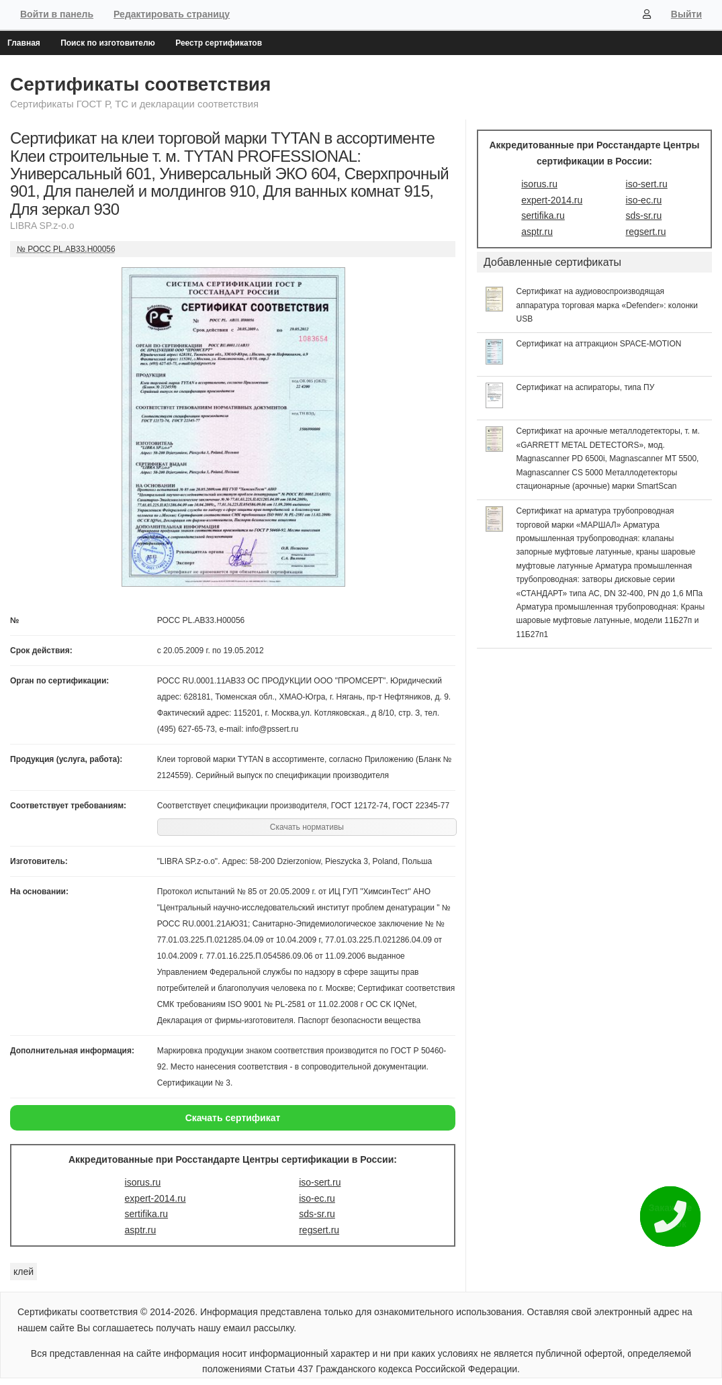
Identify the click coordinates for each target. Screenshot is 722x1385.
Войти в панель (56, 14)
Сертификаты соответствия (140, 84)
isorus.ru (143, 1182)
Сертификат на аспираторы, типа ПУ (585, 387)
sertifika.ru (147, 1213)
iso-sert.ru (320, 1182)
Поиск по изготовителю (107, 43)
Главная (23, 43)
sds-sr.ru (317, 1213)
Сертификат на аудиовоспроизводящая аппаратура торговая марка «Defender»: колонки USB (607, 305)
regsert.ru (319, 1230)
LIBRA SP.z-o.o (42, 225)
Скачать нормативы (307, 827)
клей (23, 1271)
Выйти (686, 14)
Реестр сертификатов (218, 43)
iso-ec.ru (317, 1198)
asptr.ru (140, 1230)
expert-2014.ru (155, 1198)
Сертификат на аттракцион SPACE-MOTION (599, 343)
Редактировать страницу (172, 14)
